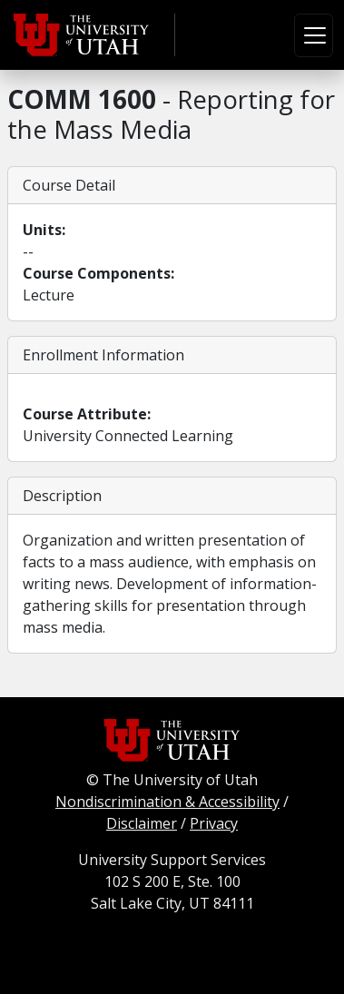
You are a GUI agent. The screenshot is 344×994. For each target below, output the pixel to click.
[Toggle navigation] (313, 35)
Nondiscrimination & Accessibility (167, 802)
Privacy (214, 823)
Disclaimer (141, 823)
